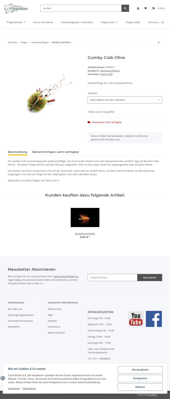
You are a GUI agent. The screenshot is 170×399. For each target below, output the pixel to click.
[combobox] (125, 99)
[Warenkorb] (158, 8)
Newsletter (14, 326)
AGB (50, 315)
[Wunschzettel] (145, 8)
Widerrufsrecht (56, 332)
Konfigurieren (140, 378)
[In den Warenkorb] (10, 53)
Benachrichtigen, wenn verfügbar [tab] (55, 152)
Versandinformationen (20, 320)
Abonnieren (149, 277)
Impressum (54, 326)
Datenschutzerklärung (66, 276)
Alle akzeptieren (140, 370)
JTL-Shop (153, 394)
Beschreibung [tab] (17, 152)
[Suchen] (81, 8)
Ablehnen (140, 387)
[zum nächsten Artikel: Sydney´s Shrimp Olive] (158, 42)
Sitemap (52, 320)
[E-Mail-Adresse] (112, 277)
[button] (138, 8)
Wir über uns (15, 309)
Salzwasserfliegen (110, 70)
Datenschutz (55, 309)
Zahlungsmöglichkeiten (21, 315)
